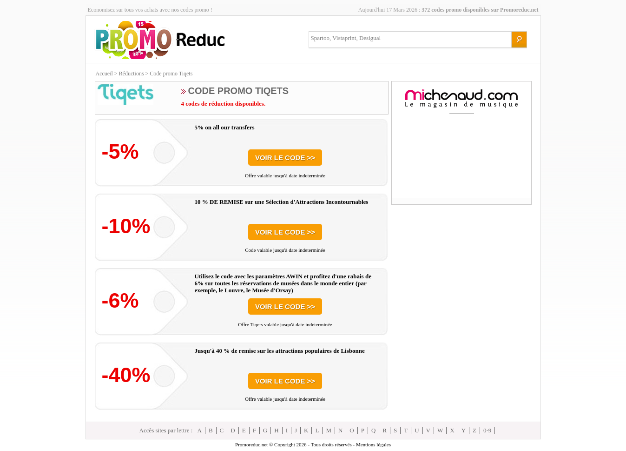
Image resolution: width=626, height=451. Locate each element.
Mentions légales (373, 444)
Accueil (104, 73)
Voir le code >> (285, 158)
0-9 (487, 430)
